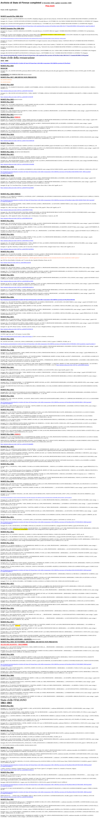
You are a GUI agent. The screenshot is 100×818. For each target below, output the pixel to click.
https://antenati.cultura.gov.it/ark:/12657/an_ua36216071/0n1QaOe (17, 90)
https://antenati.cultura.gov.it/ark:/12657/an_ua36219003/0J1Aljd (16, 218)
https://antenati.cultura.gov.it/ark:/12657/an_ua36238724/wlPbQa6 (17, 797)
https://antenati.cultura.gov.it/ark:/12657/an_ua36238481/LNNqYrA (17, 770)
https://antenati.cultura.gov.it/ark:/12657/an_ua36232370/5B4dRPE (17, 444)
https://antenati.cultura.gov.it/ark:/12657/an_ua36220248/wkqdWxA (17, 287)
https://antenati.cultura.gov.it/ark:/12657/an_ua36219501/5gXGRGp (17, 249)
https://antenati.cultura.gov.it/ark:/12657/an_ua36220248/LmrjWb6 (17, 281)
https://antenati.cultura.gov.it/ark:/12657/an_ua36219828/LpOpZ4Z (16, 262)
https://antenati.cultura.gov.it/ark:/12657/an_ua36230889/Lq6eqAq (72, 365)
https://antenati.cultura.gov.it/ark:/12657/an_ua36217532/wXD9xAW (17, 140)
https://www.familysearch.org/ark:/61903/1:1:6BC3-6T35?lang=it (17, 336)
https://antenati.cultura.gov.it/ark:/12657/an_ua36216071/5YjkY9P (17, 97)
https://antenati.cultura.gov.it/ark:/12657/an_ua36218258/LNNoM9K (17, 164)
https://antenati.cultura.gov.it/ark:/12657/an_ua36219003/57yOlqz (17, 209)
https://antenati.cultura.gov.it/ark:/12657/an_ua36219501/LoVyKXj (17, 240)
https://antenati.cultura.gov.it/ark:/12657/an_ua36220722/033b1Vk (17, 329)
